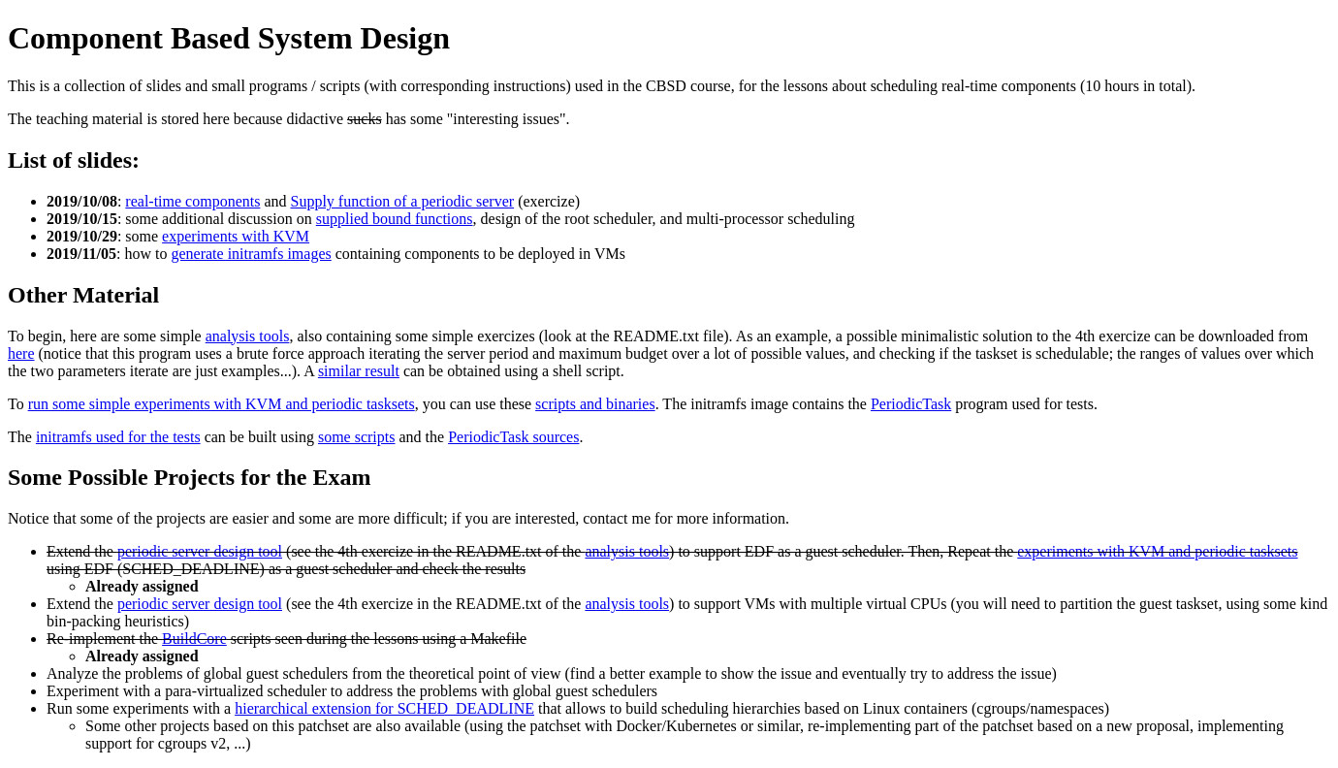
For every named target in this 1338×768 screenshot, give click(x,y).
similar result (358, 371)
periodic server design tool (199, 551)
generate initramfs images (251, 253)
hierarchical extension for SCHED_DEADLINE (384, 708)
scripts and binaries (595, 404)
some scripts (357, 437)
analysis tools (248, 336)
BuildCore (194, 638)
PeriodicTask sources (513, 437)
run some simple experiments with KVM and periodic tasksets (221, 404)
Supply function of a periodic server (403, 201)
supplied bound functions (394, 218)
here (21, 353)
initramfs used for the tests (118, 437)
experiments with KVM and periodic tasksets (1157, 551)
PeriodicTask (911, 404)
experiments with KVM (235, 236)
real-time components (192, 201)
